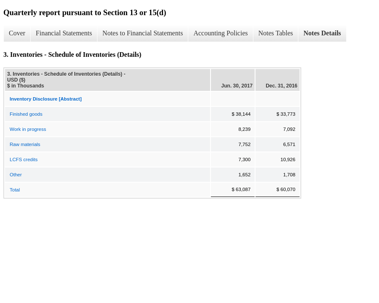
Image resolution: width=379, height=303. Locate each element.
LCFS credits (23, 159)
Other (16, 174)
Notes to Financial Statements (143, 33)
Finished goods (26, 114)
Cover (17, 33)
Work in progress (28, 129)
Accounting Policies (220, 33)
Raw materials (25, 144)
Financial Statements (64, 33)
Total (15, 189)
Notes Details (322, 33)
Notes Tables (275, 33)
